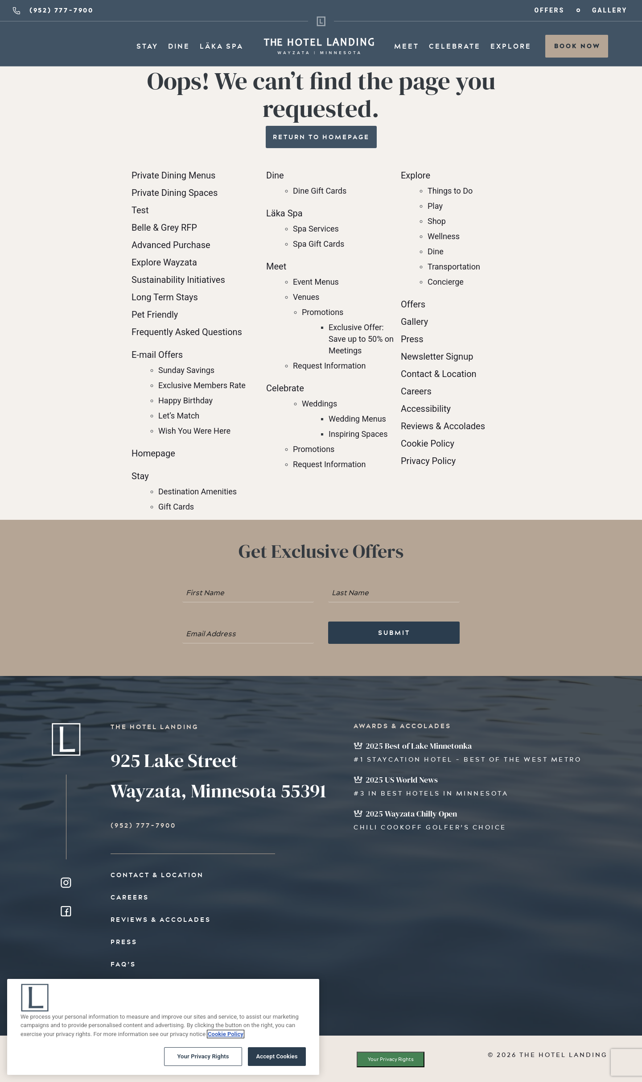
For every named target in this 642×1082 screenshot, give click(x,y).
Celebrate (455, 46)
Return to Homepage (321, 137)
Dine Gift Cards (319, 190)
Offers (549, 10)
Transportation (454, 266)
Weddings (319, 403)
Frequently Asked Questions (187, 332)
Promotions (322, 312)
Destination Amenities (197, 491)
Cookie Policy (427, 443)
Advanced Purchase (171, 245)
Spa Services (316, 228)
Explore (510, 46)
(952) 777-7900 (52, 10)
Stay (147, 46)
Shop (437, 221)
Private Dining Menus (173, 175)
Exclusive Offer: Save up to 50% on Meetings (361, 339)
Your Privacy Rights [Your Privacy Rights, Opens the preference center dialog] (203, 1059)
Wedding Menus (357, 418)
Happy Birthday (185, 400)
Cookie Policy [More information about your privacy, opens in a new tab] (225, 1036)
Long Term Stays (165, 297)
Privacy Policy (428, 461)
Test (140, 210)
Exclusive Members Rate (202, 385)
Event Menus (316, 281)
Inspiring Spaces (358, 434)
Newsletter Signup (437, 356)
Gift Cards (176, 506)
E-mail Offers (157, 354)
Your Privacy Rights (391, 1059)
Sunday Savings (186, 370)
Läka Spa (221, 46)
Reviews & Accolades (443, 426)
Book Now (577, 46)
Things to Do (450, 190)
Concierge (446, 281)
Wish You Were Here (194, 430)
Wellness (444, 236)
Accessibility (426, 408)
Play (435, 206)
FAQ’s (123, 964)
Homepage (153, 453)
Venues (306, 297)
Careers (416, 391)
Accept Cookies (276, 1059)
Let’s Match (178, 415)
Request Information (329, 365)
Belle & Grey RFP (164, 227)
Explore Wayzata (164, 262)
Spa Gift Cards (318, 244)
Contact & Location (439, 374)
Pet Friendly (155, 314)
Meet (406, 46)
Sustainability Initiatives (178, 279)
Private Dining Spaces (175, 192)
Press (412, 339)
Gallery (609, 10)
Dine (179, 46)
